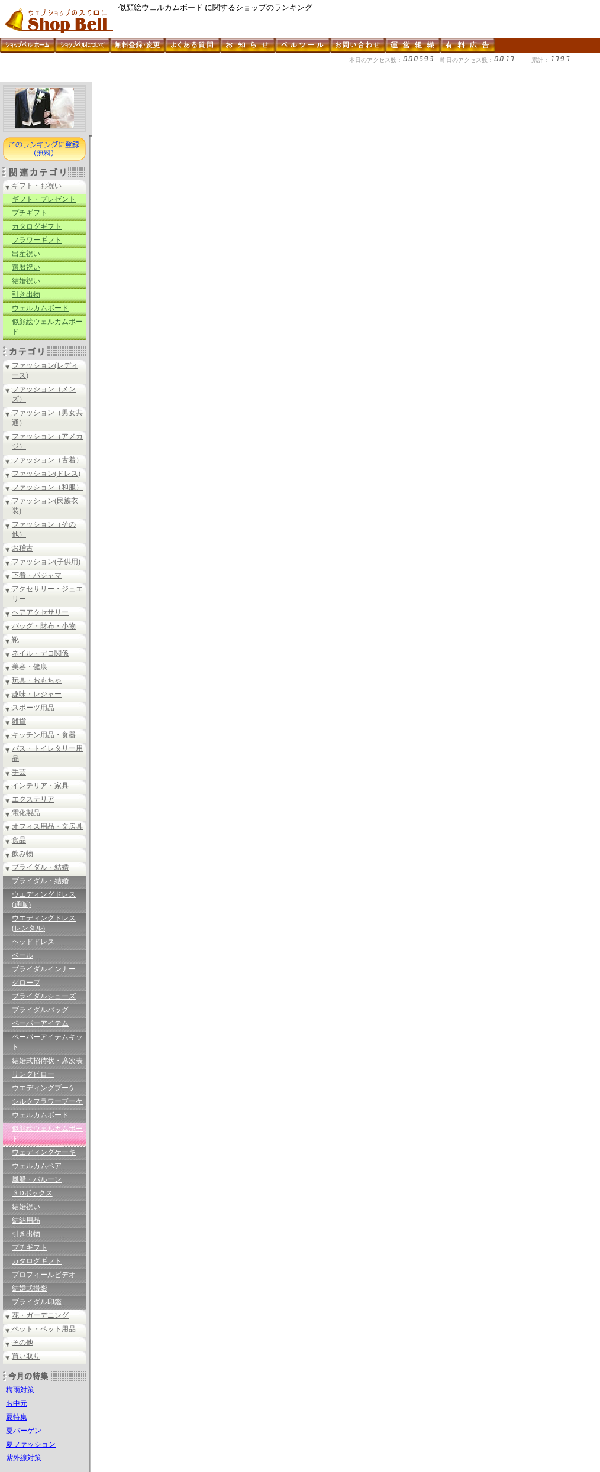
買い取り (26, 1356)
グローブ (26, 982)
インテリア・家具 (40, 786)
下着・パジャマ (37, 575)
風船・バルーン (37, 1179)
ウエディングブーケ (44, 1088)
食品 (19, 840)
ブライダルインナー (44, 969)
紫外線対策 (23, 1458)
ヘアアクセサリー (40, 612)
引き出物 (26, 294)
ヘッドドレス (33, 942)
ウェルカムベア (37, 1166)
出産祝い (26, 253)
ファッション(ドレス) (46, 473)
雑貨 (19, 721)
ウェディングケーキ (44, 1152)
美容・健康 (29, 667)
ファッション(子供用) (46, 561)
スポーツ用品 (33, 707)
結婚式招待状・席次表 (47, 1060)
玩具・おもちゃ (37, 680)
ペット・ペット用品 (44, 1329)
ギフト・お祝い (37, 185)
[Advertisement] (215, 77)
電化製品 (26, 813)
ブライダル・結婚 (40, 867)
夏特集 (16, 1417)
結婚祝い (26, 281)
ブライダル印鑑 (37, 1302)
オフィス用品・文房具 (47, 826)
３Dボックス (32, 1193)
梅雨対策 (20, 1390)
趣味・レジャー (37, 694)
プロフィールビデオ (44, 1274)
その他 (22, 1342)
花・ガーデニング (40, 1315)
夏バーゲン (23, 1430)
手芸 (19, 772)
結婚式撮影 (29, 1288)
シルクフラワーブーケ (47, 1101)
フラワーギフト (37, 240)
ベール (22, 955)
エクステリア (33, 799)
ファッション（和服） (47, 487)
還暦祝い (26, 267)
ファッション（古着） (47, 460)
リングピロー (33, 1074)
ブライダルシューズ (44, 996)
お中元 (16, 1403)
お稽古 (22, 548)
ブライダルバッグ (40, 1010)
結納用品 (26, 1220)
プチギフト (29, 213)
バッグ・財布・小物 (44, 626)
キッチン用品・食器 (44, 735)
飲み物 (22, 854)
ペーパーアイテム (40, 1023)
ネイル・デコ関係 (40, 653)
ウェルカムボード (40, 308)
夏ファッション (31, 1444)
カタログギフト (37, 226)
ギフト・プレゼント (44, 199)
